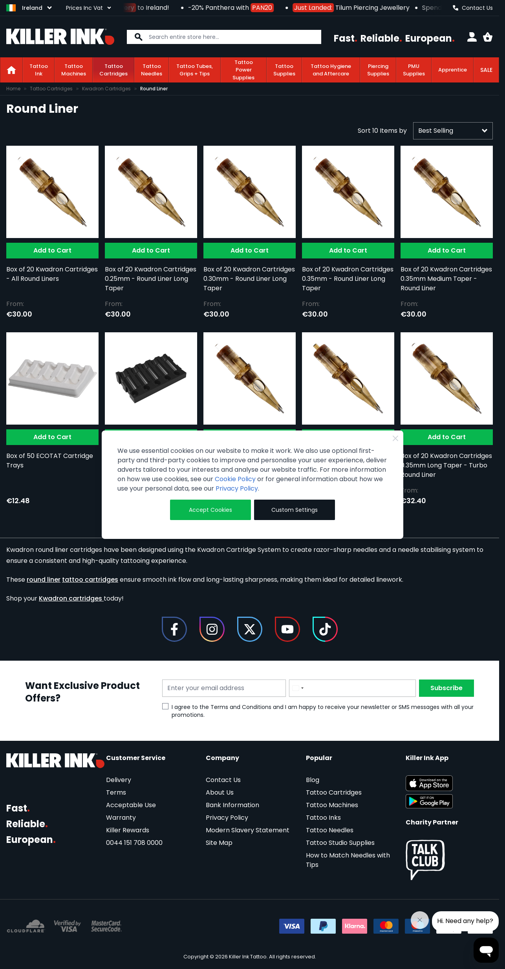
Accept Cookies (210, 510)
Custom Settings (294, 510)
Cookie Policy (235, 479)
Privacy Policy (237, 488)
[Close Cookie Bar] (395, 438)
